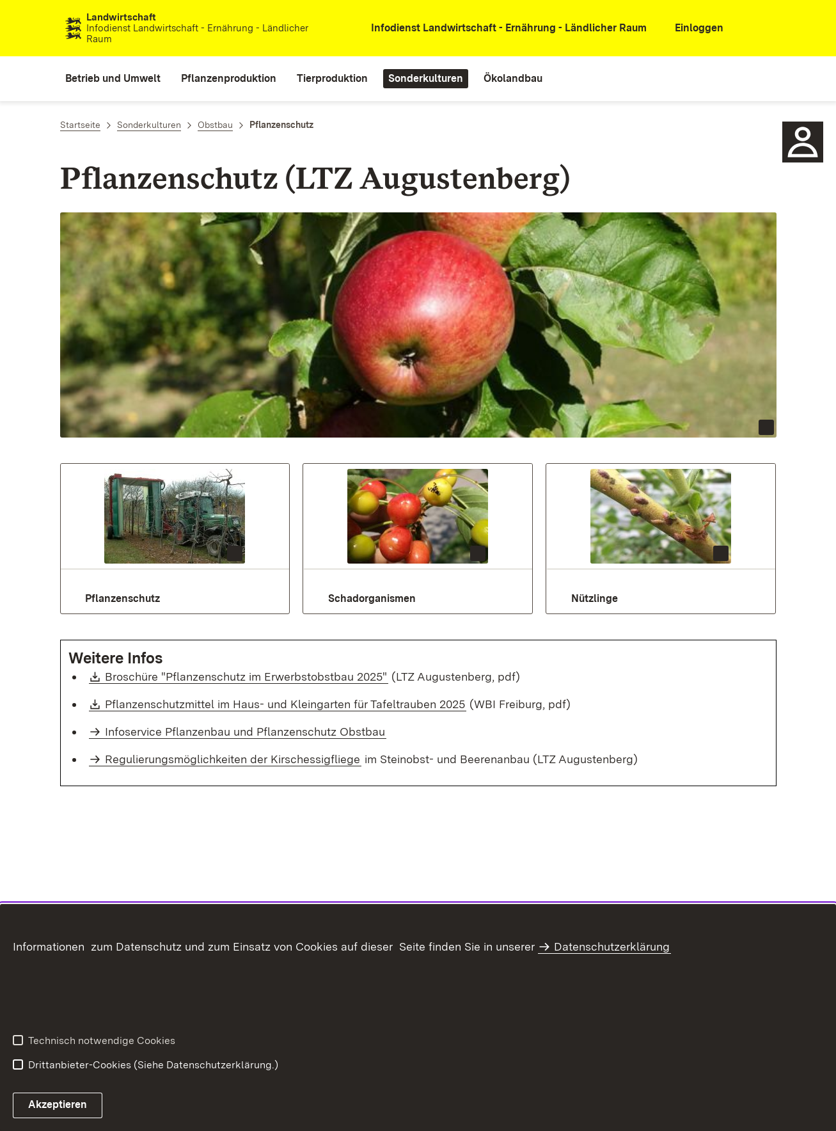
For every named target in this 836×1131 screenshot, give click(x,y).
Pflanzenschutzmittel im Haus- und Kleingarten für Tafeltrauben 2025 (285, 704)
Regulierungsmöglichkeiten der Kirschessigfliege (232, 759)
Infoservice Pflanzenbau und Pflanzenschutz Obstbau (245, 731)
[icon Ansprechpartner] (802, 142)
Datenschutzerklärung (612, 946)
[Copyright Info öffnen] (766, 427)
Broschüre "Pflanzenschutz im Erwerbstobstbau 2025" (246, 676)
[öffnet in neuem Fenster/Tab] (500, 28)
